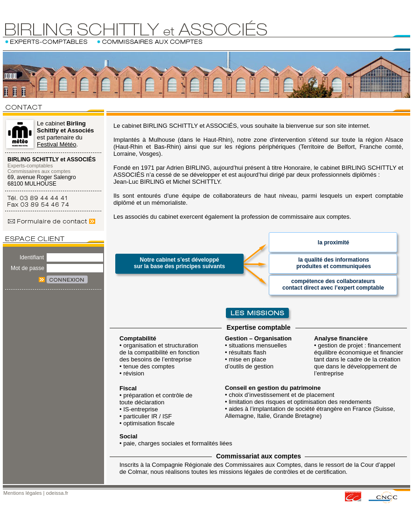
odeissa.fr (57, 493)
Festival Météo (57, 144)
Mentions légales (22, 493)
